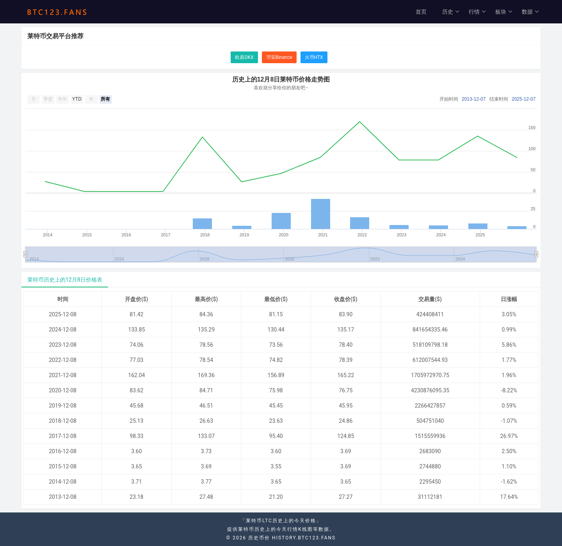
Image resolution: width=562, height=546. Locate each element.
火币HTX (314, 57)
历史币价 (259, 538)
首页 (421, 12)
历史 (451, 11)
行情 (477, 11)
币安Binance (279, 57)
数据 (530, 11)
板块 (504, 11)
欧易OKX (244, 57)
